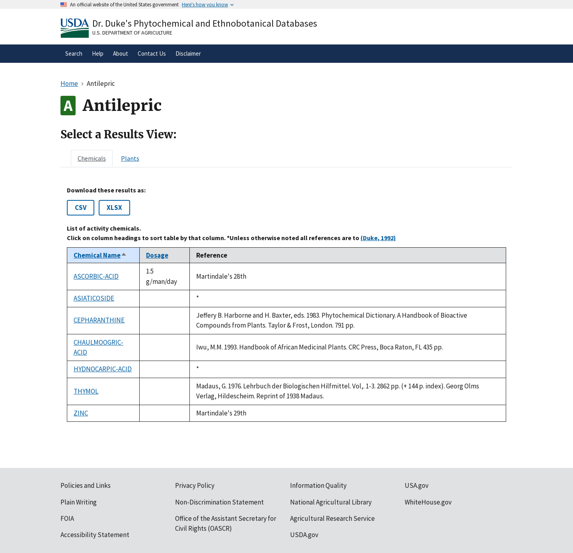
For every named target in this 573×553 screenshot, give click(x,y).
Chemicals (92, 158)
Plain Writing (78, 502)
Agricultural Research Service (332, 518)
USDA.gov (304, 534)
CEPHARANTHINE (99, 320)
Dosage (157, 255)
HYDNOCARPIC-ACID (103, 369)
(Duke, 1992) (378, 238)
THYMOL (86, 391)
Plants (130, 158)
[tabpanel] (286, 304)
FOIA (67, 518)
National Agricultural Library (331, 502)
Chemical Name (100, 255)
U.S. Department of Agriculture (132, 32)
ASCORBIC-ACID (96, 276)
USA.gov (417, 485)
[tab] (91, 158)
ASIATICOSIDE (94, 298)
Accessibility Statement (94, 534)
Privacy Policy (194, 485)
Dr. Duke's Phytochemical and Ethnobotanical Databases (204, 23)
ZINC (81, 413)
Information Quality (318, 485)
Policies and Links (85, 485)
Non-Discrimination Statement (219, 502)
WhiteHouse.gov (428, 502)
